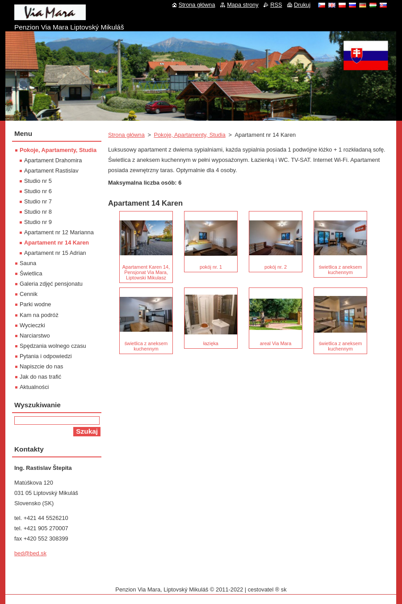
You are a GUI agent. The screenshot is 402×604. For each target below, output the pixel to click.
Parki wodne (35, 304)
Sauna (28, 263)
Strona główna (126, 134)
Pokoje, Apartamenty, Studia (190, 134)
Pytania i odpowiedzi (46, 356)
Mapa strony (242, 4)
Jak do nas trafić (40, 376)
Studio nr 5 (38, 180)
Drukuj (302, 4)
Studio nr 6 (38, 191)
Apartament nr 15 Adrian (55, 252)
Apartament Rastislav (51, 170)
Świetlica (31, 273)
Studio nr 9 (38, 222)
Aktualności (34, 387)
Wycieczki (32, 325)
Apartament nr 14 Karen (56, 242)
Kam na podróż (39, 315)
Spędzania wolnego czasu (53, 345)
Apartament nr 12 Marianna (59, 232)
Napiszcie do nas (41, 366)
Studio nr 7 (38, 201)
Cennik (29, 294)
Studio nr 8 (38, 211)
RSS (276, 4)
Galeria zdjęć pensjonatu (51, 283)
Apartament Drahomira (53, 160)
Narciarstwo (35, 335)
